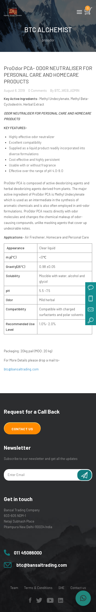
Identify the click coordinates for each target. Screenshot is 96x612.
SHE (61, 588)
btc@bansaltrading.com (21, 369)
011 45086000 (28, 553)
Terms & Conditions (38, 588)
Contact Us (22, 429)
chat (90, 287)
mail (90, 309)
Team (14, 588)
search (90, 319)
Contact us (78, 588)
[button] (83, 598)
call (90, 298)
